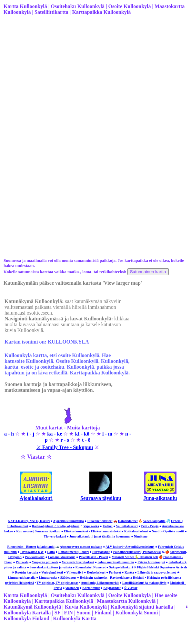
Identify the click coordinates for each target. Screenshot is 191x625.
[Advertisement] (95, 71)
